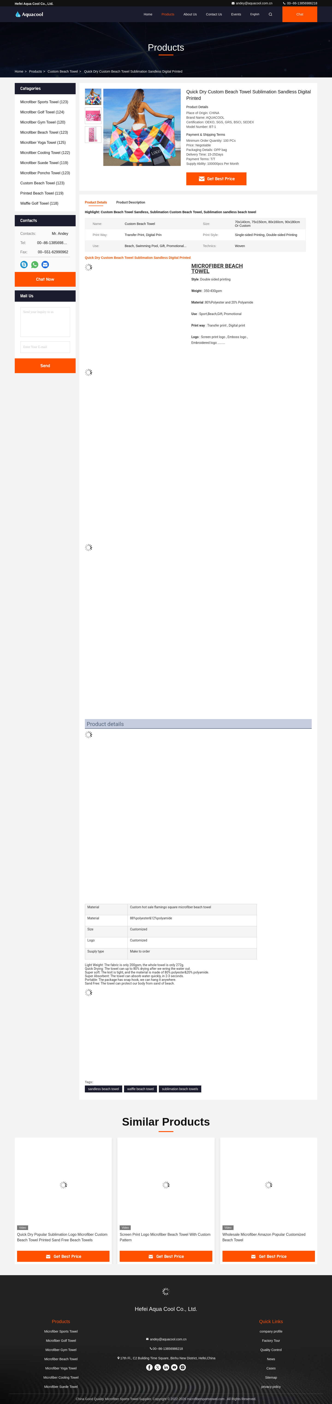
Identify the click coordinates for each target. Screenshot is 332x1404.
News (271, 1359)
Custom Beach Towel (63, 71)
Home (148, 14)
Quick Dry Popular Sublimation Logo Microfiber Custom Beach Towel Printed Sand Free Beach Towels (62, 1237)
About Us (190, 14)
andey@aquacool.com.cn (252, 3)
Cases (271, 1368)
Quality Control (271, 1350)
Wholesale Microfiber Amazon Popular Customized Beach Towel (263, 1237)
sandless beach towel (103, 1089)
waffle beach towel (140, 1089)
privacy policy (271, 1387)
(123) (44, 102)
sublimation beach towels (180, 1089)
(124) (42, 112)
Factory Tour (271, 1340)
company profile (271, 1331)
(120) (42, 122)
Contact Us (214, 14)
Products (168, 14)
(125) (43, 143)
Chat (299, 14)
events (236, 14)
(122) (45, 153)
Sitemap (271, 1377)
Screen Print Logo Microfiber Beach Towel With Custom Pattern (165, 1237)
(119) (44, 163)
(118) (39, 203)
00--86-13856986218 (299, 3)
